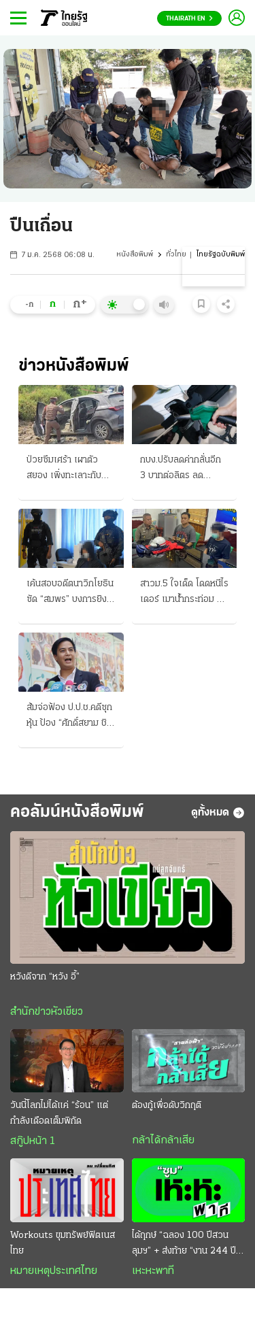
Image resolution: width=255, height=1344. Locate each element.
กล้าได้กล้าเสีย (163, 1140)
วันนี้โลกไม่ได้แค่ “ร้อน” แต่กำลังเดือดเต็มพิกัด (59, 1113)
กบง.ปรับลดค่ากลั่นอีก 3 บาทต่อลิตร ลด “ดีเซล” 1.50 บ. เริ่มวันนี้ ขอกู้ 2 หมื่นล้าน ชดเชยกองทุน (182, 469)
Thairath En (189, 18)
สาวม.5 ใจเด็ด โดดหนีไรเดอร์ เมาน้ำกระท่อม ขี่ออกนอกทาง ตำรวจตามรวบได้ (184, 593)
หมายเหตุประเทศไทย (53, 1271)
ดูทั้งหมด (218, 813)
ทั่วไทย (176, 254)
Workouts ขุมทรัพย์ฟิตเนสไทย (62, 1243)
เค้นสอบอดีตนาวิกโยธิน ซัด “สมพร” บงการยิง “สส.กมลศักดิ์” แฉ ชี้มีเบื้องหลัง (70, 593)
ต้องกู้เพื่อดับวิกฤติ (166, 1106)
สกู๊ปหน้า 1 (32, 1141)
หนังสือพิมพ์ (134, 254)
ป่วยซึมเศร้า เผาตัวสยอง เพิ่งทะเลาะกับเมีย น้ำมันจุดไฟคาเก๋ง (67, 469)
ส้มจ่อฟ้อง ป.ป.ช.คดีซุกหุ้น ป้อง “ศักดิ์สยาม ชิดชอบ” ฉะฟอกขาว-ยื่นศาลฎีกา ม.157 (69, 717)
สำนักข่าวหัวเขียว (46, 1012)
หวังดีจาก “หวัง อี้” (45, 977)
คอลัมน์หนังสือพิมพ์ (77, 812)
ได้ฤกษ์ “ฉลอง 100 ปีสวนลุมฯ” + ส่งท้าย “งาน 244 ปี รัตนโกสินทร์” (184, 1244)
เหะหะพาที (153, 1271)
